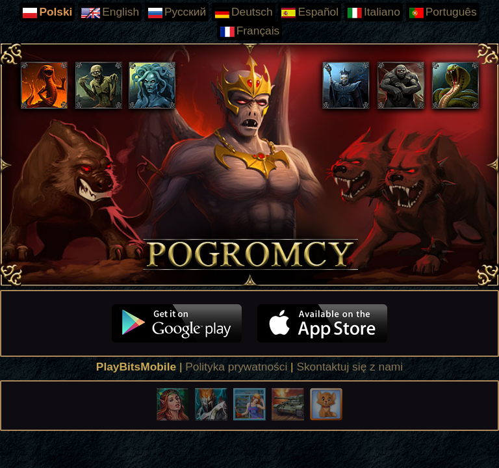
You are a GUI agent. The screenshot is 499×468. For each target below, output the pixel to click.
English (110, 12)
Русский (176, 12)
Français (249, 31)
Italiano (373, 12)
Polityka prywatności (236, 366)
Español (310, 12)
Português (443, 12)
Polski (47, 12)
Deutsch (243, 12)
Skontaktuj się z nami (349, 366)
